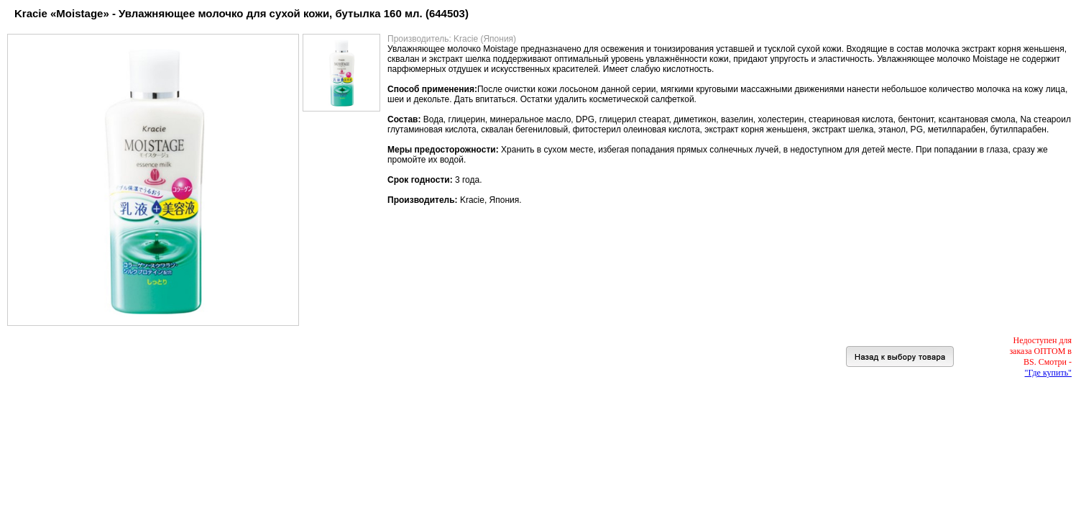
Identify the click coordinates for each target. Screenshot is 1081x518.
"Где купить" (1048, 373)
